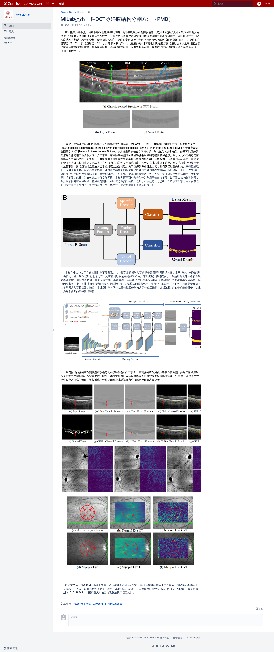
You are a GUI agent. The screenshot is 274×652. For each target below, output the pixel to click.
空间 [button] (48, 3)
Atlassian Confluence (142, 637)
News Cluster (22, 14)
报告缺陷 (177, 637)
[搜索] (214, 3)
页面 (63, 12)
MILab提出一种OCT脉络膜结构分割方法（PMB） (117, 19)
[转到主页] (23, 3)
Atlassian (163, 645)
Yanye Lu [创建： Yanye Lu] (67, 25)
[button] (259, 3)
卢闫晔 (126, 585)
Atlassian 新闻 (193, 637)
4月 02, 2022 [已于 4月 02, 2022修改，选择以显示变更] (85, 25)
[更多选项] (264, 12)
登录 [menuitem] (267, 3)
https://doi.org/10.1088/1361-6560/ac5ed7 (99, 603)
